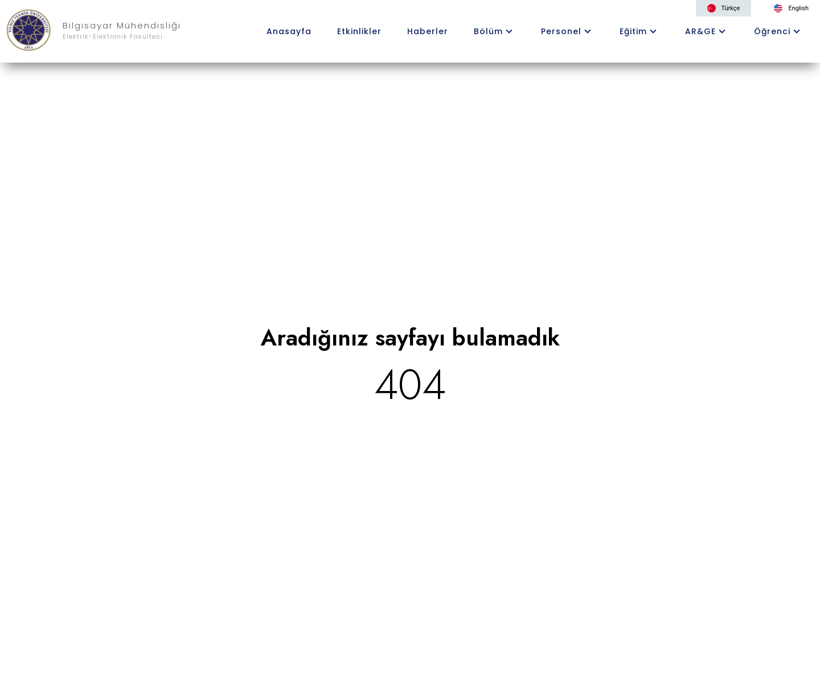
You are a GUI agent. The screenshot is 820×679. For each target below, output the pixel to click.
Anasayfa (288, 31)
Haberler (427, 31)
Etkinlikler (359, 31)
